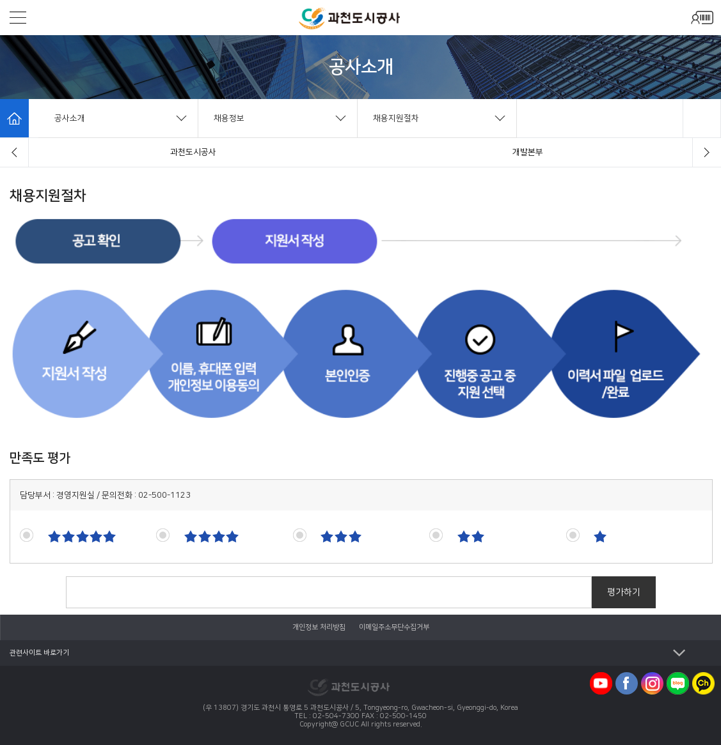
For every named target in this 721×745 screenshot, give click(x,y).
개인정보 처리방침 (319, 627)
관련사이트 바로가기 (39, 653)
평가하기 (623, 592)
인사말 (193, 152)
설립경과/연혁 (528, 152)
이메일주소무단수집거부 (394, 627)
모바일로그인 (702, 17)
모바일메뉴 (18, 17)
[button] (14, 152)
